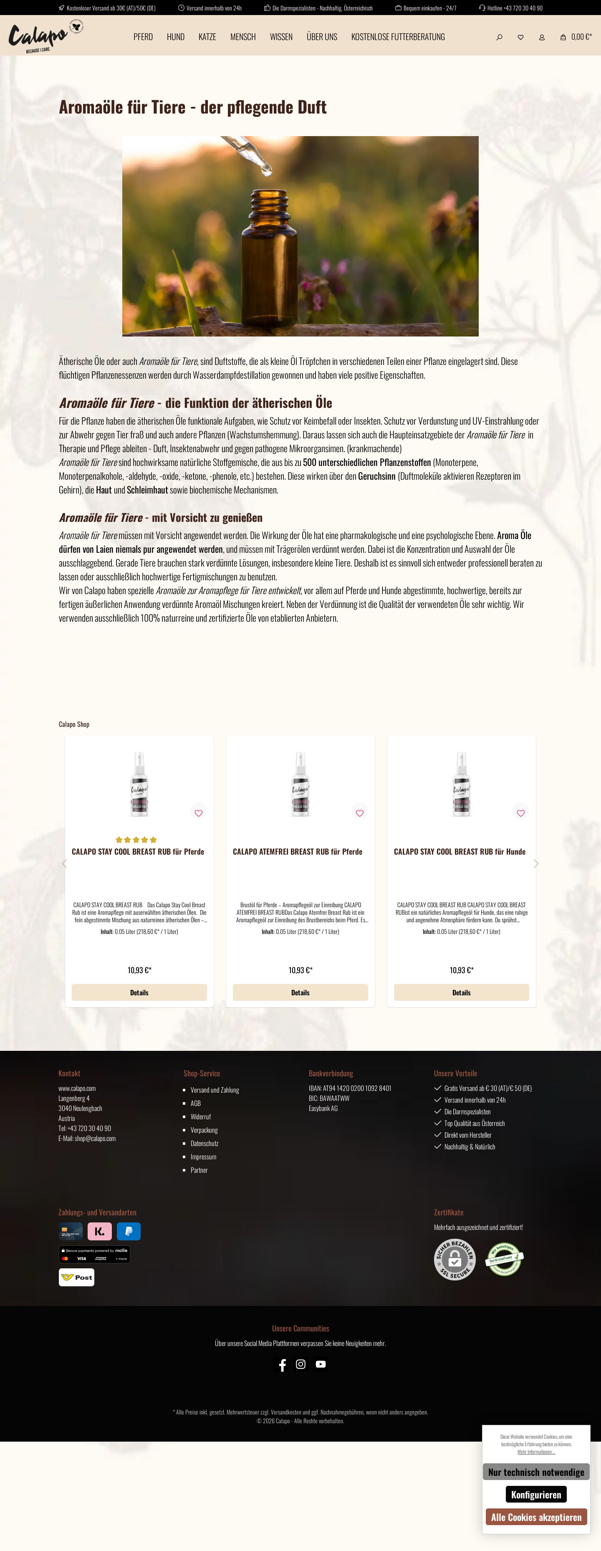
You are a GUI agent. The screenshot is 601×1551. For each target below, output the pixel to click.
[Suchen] (499, 36)
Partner (199, 1170)
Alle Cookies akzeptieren (536, 1516)
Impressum (203, 1156)
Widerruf (201, 1116)
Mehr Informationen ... (536, 1451)
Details (139, 992)
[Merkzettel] (520, 36)
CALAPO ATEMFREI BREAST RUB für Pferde (297, 852)
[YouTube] (320, 1364)
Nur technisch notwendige (536, 1471)
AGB (196, 1103)
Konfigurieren (536, 1494)
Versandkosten (286, 1411)
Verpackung (204, 1130)
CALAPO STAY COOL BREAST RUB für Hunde (459, 852)
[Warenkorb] (574, 36)
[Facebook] (280, 1364)
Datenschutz (204, 1143)
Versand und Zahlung (215, 1090)
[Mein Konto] (541, 36)
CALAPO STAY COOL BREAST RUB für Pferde (138, 852)
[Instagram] (300, 1364)
